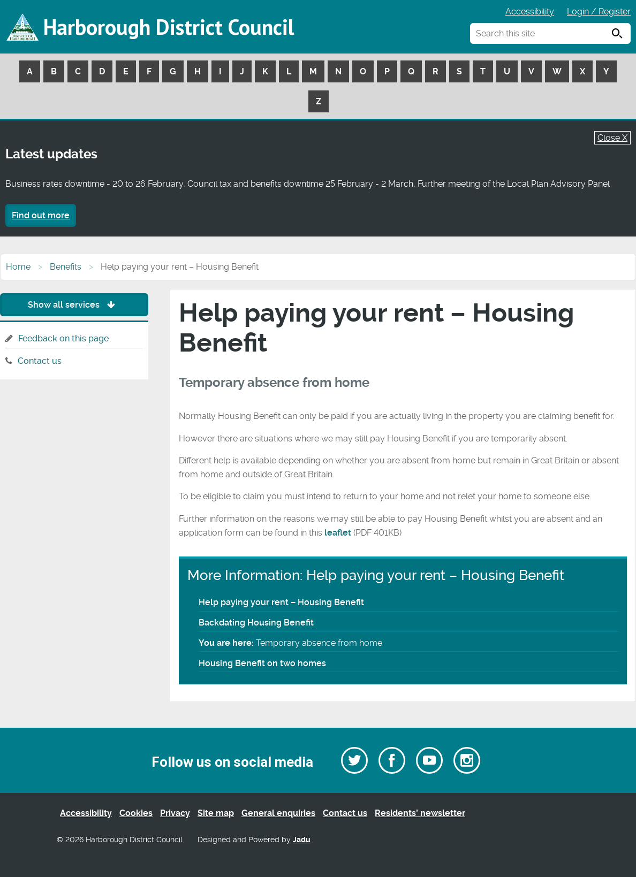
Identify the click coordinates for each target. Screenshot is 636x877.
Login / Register (599, 11)
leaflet (337, 533)
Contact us (40, 361)
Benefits (65, 267)
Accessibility (529, 11)
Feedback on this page (63, 338)
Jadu (302, 839)
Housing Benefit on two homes (262, 663)
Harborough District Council (168, 27)
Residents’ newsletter (420, 813)
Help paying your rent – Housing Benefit (281, 602)
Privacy (175, 813)
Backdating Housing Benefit (256, 622)
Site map (216, 813)
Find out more (41, 215)
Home (18, 267)
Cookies (136, 813)
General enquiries (278, 813)
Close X (612, 138)
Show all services (74, 305)
